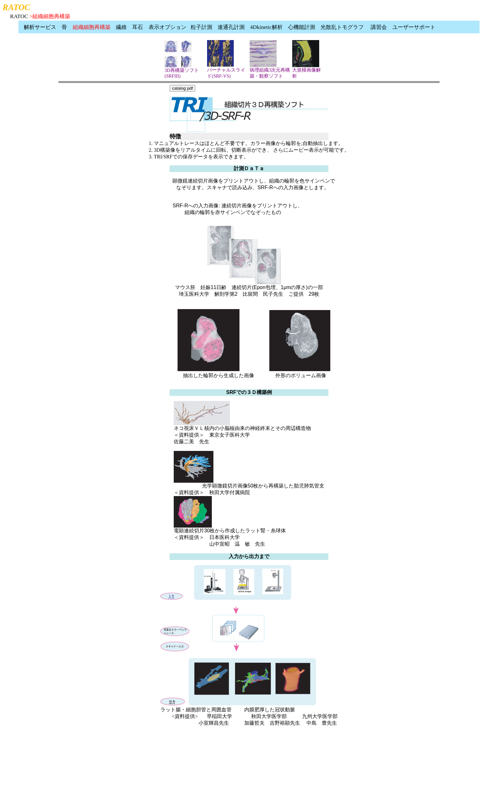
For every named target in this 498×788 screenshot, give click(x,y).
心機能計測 (301, 27)
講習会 (379, 27)
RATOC (19, 16)
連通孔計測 (231, 27)
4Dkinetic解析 (266, 27)
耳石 (137, 27)
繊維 (121, 27)
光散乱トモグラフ (342, 27)
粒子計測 (201, 27)
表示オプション (167, 27)
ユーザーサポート (413, 27)
